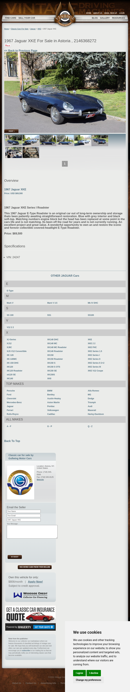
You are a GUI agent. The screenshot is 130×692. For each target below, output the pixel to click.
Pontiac (51, 406)
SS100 (91, 315)
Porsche (11, 391)
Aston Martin (53, 402)
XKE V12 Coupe (95, 371)
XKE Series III (94, 367)
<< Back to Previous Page (20, 50)
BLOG (95, 18)
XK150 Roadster (55, 359)
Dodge (91, 398)
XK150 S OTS (53, 367)
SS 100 (10, 315)
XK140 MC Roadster (57, 347)
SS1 (49, 315)
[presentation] (33, 546)
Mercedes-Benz (14, 402)
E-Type (10, 291)
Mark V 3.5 (52, 303)
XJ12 (9, 343)
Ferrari (10, 410)
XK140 (10, 378)
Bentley (51, 394)
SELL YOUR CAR (26, 18)
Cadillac (51, 414)
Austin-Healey (54, 398)
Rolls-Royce (12, 414)
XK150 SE (52, 371)
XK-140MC (12, 359)
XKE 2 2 (91, 343)
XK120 (10, 367)
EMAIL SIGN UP (110, 13)
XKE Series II (94, 359)
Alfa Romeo (93, 391)
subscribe (26, 650)
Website (40, 480)
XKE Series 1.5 (95, 351)
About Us (16, 683)
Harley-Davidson (96, 414)
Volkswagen (53, 410)
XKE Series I (94, 355)
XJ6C (9, 347)
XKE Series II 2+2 (96, 363)
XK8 (49, 378)
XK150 (50, 355)
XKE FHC (92, 347)
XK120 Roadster (14, 371)
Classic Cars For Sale (20, 29)
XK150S (51, 374)
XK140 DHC (52, 339)
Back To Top (12, 441)
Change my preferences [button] (88, 680)
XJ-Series (11, 339)
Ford (9, 394)
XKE (39, 29)
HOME (88, 13)
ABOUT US (97, 13)
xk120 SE (11, 374)
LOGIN (122, 13)
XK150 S (51, 363)
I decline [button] (93, 673)
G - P (49, 426)
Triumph (92, 402)
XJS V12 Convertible (17, 351)
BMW (49, 391)
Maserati (92, 410)
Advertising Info (48, 683)
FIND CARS (10, 18)
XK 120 (10, 355)
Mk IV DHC (93, 303)
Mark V (10, 303)
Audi (90, 406)
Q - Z (90, 426)
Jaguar (33, 29)
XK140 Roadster (55, 351)
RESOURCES (118, 18)
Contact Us (31, 683)
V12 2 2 (10, 327)
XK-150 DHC (13, 363)
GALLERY (105, 18)
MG (89, 394)
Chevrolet (11, 398)
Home (6, 29)
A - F (9, 426)
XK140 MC (52, 343)
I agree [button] (79, 673)
